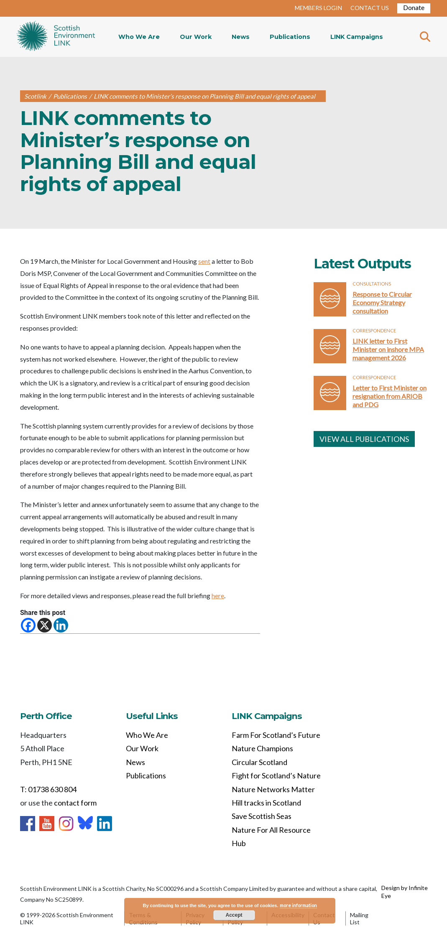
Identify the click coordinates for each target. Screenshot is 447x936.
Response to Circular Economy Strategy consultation (382, 302)
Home (56, 37)
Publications (290, 37)
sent (204, 261)
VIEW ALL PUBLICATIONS (364, 439)
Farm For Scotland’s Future (276, 735)
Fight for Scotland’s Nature (276, 775)
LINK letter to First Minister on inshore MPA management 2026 (388, 349)
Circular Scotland (259, 762)
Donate (413, 7)
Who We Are (139, 37)
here (218, 595)
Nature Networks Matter (273, 789)
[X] (44, 625)
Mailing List (359, 918)
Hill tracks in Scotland (266, 802)
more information (298, 905)
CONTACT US (369, 7)
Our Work (196, 37)
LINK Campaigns (356, 37)
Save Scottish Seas (261, 816)
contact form (75, 802)
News (241, 37)
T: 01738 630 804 (48, 789)
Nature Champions (262, 748)
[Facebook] (28, 625)
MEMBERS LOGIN (318, 7)
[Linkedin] (61, 625)
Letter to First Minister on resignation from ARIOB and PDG (389, 396)
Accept (233, 915)
